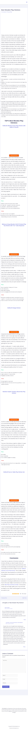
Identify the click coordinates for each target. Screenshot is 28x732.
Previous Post (4, 598)
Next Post (25, 598)
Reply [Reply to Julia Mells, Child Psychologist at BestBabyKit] (24, 646)
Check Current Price (14, 155)
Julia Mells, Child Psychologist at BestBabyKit (14, 622)
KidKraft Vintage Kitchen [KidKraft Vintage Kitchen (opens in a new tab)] (14, 308)
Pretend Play (9, 12)
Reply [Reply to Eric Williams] (25, 619)
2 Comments (3, 12)
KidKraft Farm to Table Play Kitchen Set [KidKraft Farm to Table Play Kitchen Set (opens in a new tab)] (14, 472)
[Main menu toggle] (26, 2)
